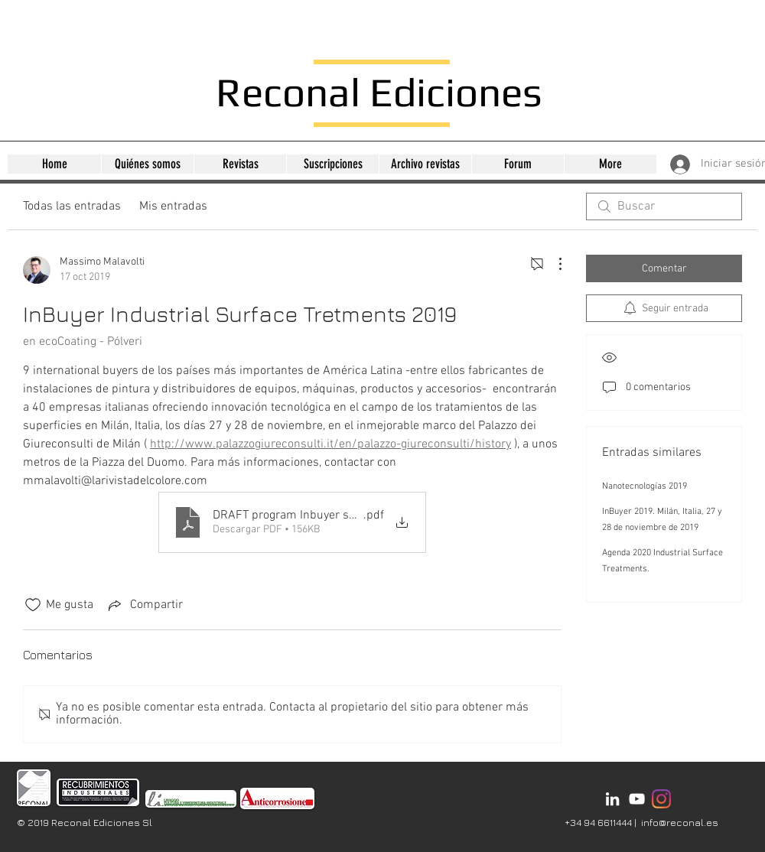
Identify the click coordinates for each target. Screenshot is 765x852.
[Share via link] (144, 605)
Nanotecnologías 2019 (644, 486)
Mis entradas (173, 206)
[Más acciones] (552, 264)
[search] (664, 206)
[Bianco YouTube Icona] (636, 798)
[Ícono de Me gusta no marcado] (33, 605)
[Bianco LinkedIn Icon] (612, 798)
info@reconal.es (679, 822)
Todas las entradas (72, 206)
